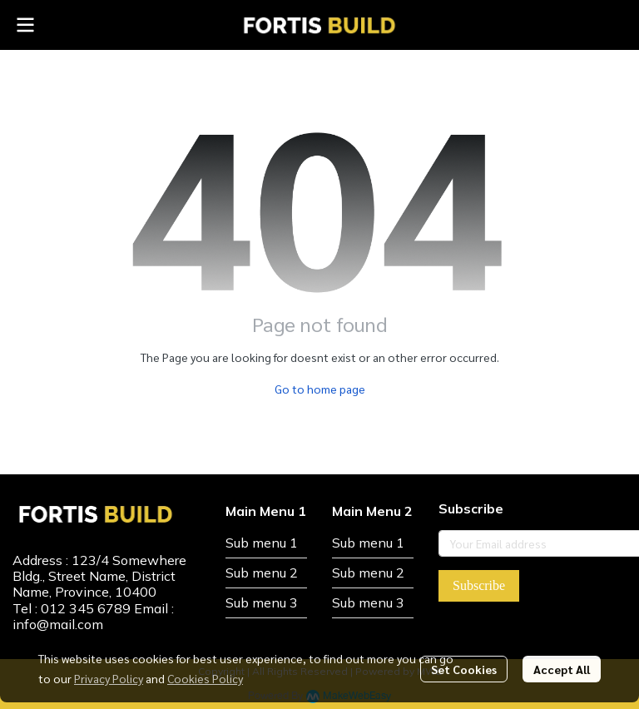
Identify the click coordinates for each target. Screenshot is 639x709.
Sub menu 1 (261, 542)
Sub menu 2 (261, 572)
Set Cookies (464, 669)
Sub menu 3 (261, 602)
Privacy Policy (108, 678)
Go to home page (320, 388)
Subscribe (479, 585)
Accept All (561, 669)
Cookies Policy (205, 678)
